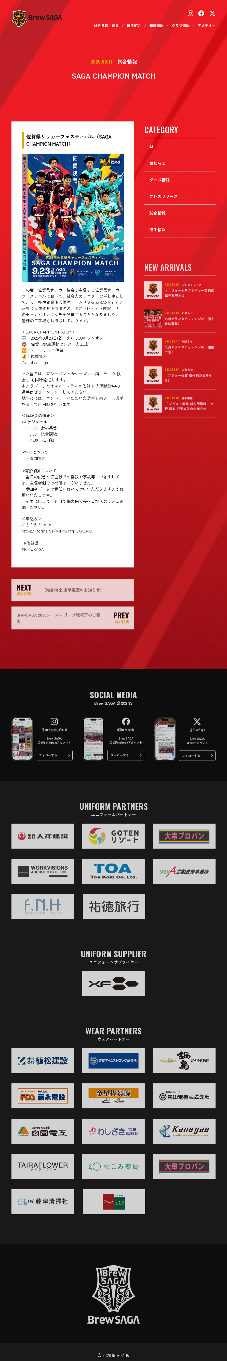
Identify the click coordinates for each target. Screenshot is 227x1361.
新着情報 (156, 26)
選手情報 (157, 230)
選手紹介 (134, 26)
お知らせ (157, 163)
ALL (153, 147)
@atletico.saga (35, 362)
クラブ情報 (181, 26)
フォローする (47, 759)
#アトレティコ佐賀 (93, 308)
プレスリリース (163, 197)
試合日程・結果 (106, 26)
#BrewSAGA (99, 302)
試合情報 (157, 213)
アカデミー (207, 26)
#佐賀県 (31, 543)
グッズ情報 (159, 180)
